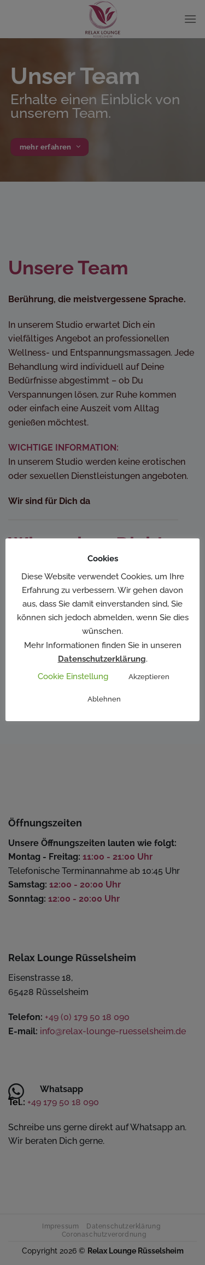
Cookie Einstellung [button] (73, 676)
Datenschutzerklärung (102, 659)
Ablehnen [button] (104, 699)
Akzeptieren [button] (148, 677)
